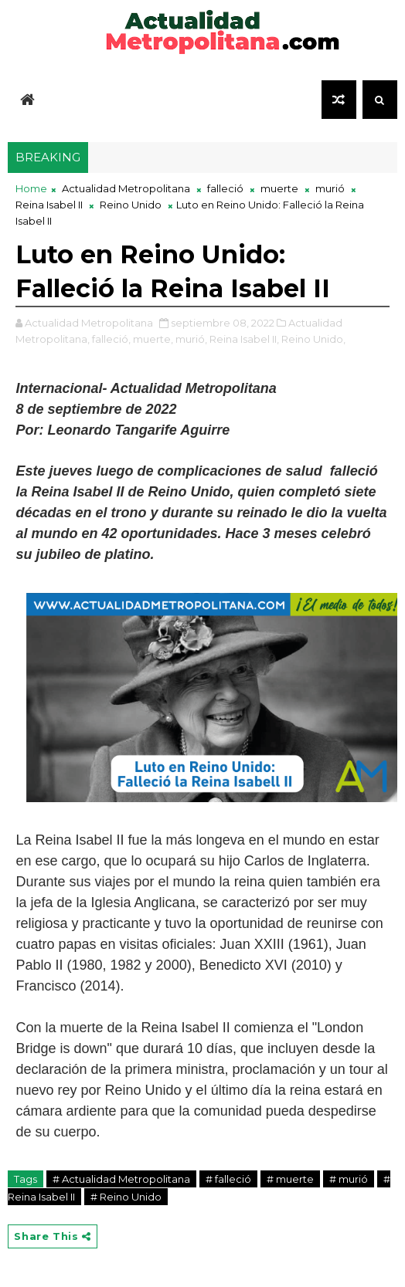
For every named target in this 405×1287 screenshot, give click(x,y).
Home (31, 188)
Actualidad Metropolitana (126, 188)
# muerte (290, 1179)
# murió (348, 1179)
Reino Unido (131, 204)
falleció (225, 188)
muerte (279, 188)
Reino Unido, (313, 339)
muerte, (153, 339)
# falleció (228, 1179)
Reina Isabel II (49, 204)
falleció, (111, 339)
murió (330, 188)
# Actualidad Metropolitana (121, 1179)
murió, (191, 339)
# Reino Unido (126, 1196)
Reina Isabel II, (244, 339)
